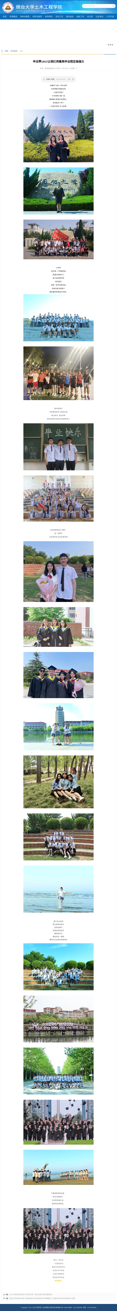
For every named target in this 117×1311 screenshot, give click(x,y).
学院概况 (13, 16)
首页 (5, 16)
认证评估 (99, 16)
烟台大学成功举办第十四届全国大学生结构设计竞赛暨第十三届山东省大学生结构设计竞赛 (42, 1298)
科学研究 (49, 16)
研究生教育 (37, 16)
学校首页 (70, 3)
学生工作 (59, 16)
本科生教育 (25, 16)
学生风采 (14, 51)
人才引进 (110, 16)
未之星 (90, 16)
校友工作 (80, 16)
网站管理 (77, 3)
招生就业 (70, 16)
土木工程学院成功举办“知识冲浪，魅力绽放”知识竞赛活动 (31, 1294)
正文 (21, 51)
